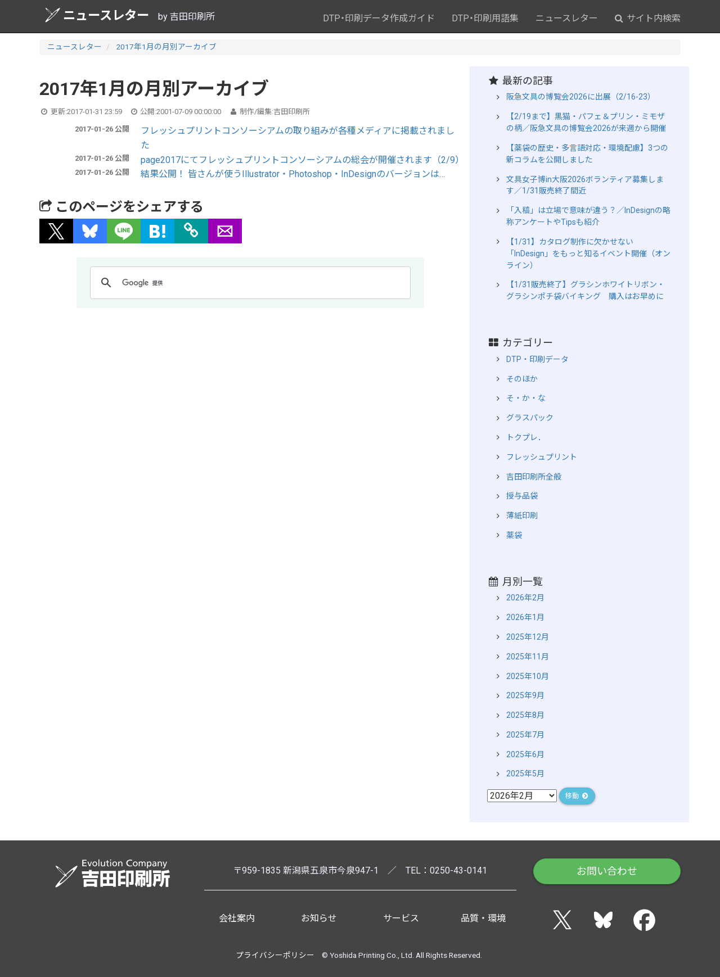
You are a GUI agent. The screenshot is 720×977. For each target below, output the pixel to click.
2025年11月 (527, 656)
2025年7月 (525, 734)
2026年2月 (525, 597)
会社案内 (237, 918)
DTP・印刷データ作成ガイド (379, 18)
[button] (56, 231)
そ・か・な (526, 397)
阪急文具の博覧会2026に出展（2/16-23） (580, 96)
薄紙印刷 (522, 515)
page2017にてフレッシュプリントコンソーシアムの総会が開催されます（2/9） (302, 160)
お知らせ (319, 918)
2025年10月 (527, 676)
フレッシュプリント (541, 457)
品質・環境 (483, 918)
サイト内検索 (648, 18)
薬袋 (514, 535)
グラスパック (530, 417)
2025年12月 (527, 636)
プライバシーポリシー (275, 955)
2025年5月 (525, 773)
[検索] (248, 283)
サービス (401, 918)
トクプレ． (526, 437)
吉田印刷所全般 (533, 476)
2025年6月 (525, 754)
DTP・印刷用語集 (485, 18)
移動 (577, 796)
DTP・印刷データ (537, 359)
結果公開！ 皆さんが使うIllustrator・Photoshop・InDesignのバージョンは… (293, 174)
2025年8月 (525, 715)
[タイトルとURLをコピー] (191, 231)
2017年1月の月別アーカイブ (166, 46)
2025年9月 (525, 695)
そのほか (522, 378)
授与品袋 (522, 495)
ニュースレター (97, 14)
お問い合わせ (607, 871)
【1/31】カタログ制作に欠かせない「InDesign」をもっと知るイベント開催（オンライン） (588, 253)
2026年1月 (525, 617)
